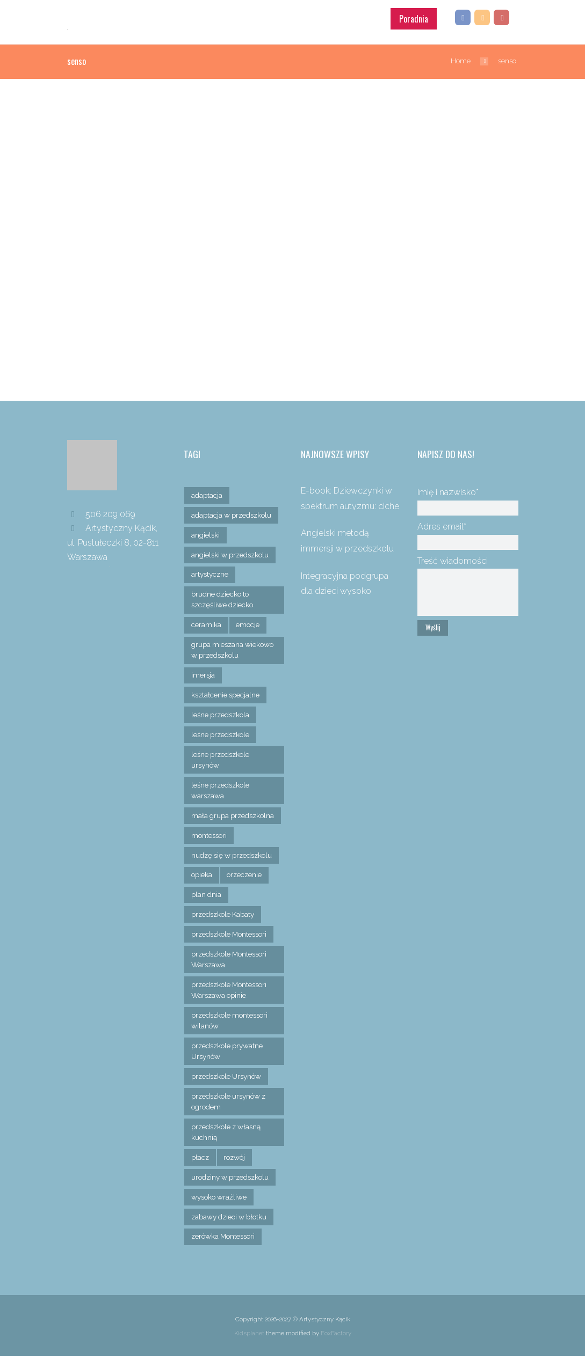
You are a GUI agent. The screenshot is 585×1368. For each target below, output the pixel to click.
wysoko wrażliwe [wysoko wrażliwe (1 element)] (219, 1208)
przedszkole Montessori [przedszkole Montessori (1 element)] (231, 944)
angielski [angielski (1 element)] (205, 532)
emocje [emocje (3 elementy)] (248, 622)
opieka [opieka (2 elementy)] (202, 884)
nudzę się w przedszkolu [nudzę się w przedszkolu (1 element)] (233, 864)
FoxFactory (336, 1345)
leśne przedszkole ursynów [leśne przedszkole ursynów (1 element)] (221, 758)
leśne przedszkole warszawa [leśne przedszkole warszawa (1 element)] (221, 788)
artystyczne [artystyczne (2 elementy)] (210, 572)
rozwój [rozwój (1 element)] (236, 1168)
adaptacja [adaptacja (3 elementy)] (207, 492)
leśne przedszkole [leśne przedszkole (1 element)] (221, 733)
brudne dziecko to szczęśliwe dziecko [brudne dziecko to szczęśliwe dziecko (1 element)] (223, 597)
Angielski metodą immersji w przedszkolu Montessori (347, 545)
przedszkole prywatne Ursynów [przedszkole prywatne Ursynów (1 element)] (228, 1061)
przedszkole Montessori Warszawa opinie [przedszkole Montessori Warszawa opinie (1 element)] (231, 1000)
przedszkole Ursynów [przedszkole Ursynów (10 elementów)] (227, 1087)
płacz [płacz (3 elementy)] (200, 1168)
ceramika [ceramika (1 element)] (206, 622)
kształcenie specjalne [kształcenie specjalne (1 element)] (226, 693)
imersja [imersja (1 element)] (203, 672)
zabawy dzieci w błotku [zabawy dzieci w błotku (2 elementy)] (230, 1228)
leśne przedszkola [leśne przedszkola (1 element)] (221, 713)
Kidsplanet (249, 1345)
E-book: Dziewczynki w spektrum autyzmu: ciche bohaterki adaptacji (350, 503)
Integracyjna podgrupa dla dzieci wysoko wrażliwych (344, 588)
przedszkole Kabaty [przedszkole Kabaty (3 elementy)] (224, 924)
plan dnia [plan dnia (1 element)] (206, 904)
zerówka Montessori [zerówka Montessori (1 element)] (224, 1248)
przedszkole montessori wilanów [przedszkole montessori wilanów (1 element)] (231, 1031)
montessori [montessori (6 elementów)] (209, 845)
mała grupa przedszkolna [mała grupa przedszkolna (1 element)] (214, 819)
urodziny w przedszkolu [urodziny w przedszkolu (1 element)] (232, 1188)
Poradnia (413, 15)
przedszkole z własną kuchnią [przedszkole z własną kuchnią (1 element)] (227, 1143)
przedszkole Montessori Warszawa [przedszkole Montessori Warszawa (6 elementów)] (231, 969)
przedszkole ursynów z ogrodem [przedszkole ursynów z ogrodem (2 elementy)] (230, 1112)
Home (461, 58)
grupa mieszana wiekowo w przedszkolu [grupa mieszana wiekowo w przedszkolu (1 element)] (233, 647)
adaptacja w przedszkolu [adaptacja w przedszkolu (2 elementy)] (233, 512)
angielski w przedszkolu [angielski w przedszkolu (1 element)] (231, 552)
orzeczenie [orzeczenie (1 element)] (246, 884)
